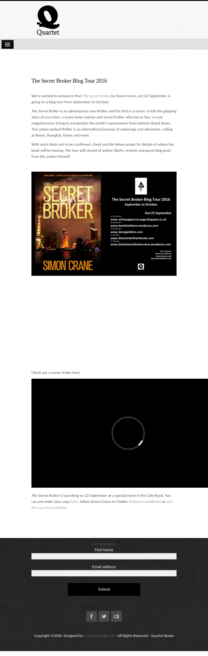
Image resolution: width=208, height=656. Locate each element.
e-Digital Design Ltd (99, 635)
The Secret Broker (96, 96)
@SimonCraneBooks (145, 501)
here (74, 501)
